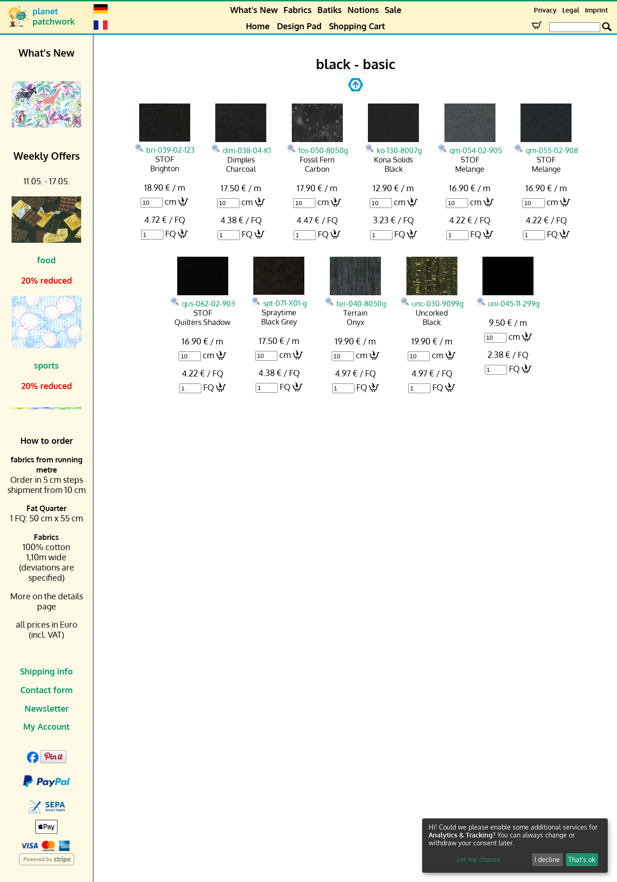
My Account (46, 726)
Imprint (596, 10)
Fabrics (297, 10)
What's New (254, 10)
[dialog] (515, 845)
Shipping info (46, 671)
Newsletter (47, 708)
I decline (547, 859)
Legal (570, 10)
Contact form (46, 690)
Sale (393, 10)
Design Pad (299, 26)
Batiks (329, 10)
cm (170, 201)
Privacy (545, 10)
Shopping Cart (357, 26)
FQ (170, 233)
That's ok (581, 859)
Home (258, 26)
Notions (363, 10)
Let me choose (479, 859)
